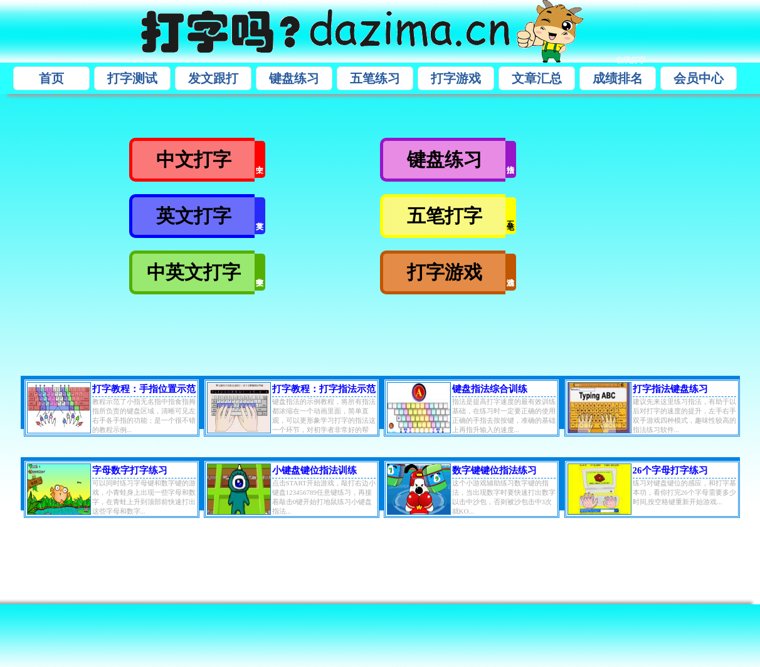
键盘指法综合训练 (489, 389)
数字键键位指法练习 (494, 470)
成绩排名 (618, 78)
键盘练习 (294, 78)
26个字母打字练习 (670, 470)
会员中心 (698, 78)
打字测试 (132, 78)
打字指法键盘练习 (670, 389)
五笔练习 (375, 78)
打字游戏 (456, 78)
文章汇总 (537, 78)
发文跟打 (213, 78)
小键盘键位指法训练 (314, 470)
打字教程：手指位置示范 (144, 389)
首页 (51, 78)
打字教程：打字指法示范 (324, 389)
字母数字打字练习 (129, 470)
